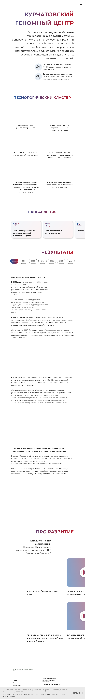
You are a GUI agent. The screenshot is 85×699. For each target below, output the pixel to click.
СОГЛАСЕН (20, 692)
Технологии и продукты (50, 678)
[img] (44, 572)
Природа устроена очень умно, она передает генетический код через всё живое (44, 638)
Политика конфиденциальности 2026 (23, 669)
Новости (15, 683)
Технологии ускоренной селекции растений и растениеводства (24, 233)
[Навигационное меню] (81, 4)
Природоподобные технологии (48, 681)
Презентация (17, 685)
